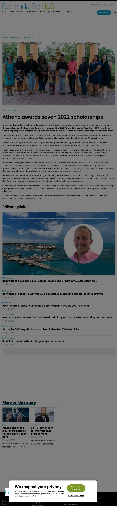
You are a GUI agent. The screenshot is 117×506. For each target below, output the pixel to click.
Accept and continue (76, 488)
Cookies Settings (76, 496)
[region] (53, 491)
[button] (8, 492)
